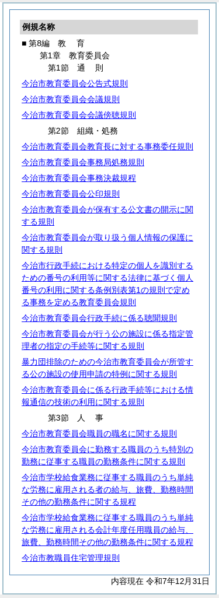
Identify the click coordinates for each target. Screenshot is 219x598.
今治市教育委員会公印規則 (71, 193)
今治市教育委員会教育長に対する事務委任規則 (107, 146)
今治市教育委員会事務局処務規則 (83, 162)
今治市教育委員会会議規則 (71, 99)
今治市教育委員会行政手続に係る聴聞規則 (99, 318)
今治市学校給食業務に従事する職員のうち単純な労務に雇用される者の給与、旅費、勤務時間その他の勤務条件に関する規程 (107, 489)
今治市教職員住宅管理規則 (71, 557)
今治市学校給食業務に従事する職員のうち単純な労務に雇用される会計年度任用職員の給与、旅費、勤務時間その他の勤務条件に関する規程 (107, 530)
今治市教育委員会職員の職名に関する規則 (99, 433)
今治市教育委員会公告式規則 (75, 83)
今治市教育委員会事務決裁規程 (79, 178)
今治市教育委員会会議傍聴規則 (79, 115)
